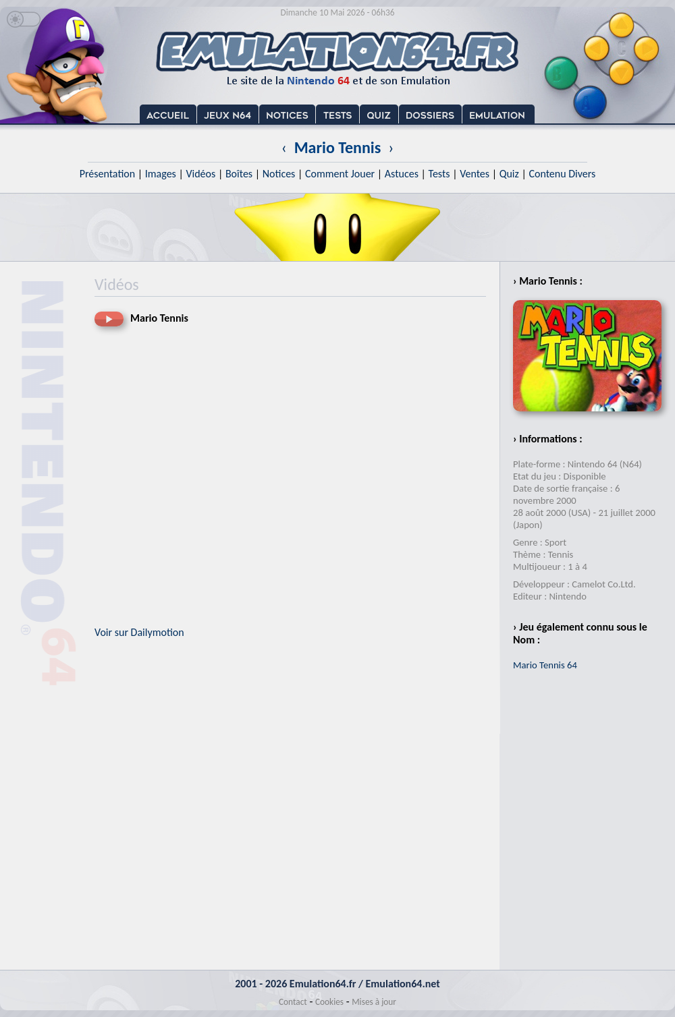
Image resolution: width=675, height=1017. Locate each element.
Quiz (509, 173)
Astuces (401, 173)
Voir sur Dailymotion (139, 632)
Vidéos (200, 173)
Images (160, 173)
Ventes (474, 173)
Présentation (108, 173)
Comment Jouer (340, 173)
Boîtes (238, 173)
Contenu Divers (562, 173)
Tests (439, 173)
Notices (279, 173)
